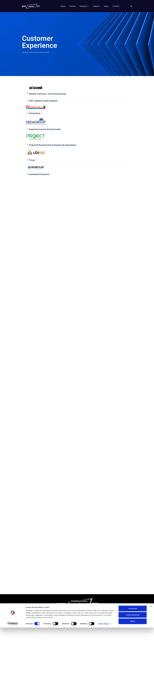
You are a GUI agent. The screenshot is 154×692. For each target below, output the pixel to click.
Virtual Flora (34, 113)
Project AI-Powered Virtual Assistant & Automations (52, 145)
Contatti (115, 6)
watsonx (96, 6)
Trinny (32, 160)
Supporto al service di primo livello (45, 129)
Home (63, 6)
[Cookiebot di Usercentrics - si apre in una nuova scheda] (12, 688)
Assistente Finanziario (39, 174)
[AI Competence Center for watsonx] (31, 6)
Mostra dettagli (103, 688)
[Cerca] (131, 6)
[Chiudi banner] (151, 670)
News (106, 6)
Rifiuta (132, 685)
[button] (88, 6)
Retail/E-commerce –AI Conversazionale (47, 93)
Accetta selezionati (132, 679)
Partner (72, 6)
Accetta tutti (132, 673)
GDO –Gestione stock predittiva (43, 100)
